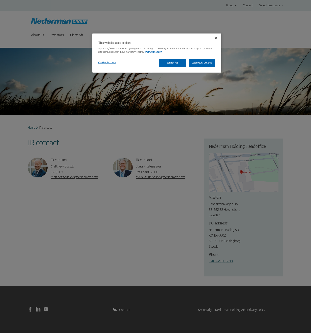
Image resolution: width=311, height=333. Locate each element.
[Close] (215, 38)
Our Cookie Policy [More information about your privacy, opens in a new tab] (153, 52)
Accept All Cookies (202, 63)
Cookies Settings (107, 63)
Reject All (172, 63)
